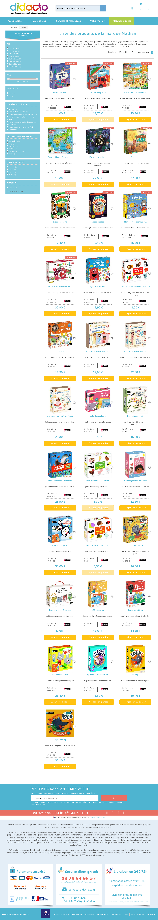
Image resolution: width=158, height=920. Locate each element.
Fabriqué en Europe (17, 151)
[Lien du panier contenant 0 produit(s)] (139, 10)
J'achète (60, 351)
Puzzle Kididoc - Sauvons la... (60, 157)
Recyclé (13, 149)
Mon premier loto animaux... (98, 545)
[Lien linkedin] (124, 813)
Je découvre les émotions (60, 610)
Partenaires (89, 914)
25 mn (12, 175)
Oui (11, 93)
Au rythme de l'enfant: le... (135, 351)
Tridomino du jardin (135, 416)
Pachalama (135, 157)
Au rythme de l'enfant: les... (98, 351)
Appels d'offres (102, 914)
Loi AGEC (13, 146)
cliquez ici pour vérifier (97, 817)
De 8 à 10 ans (15, 64)
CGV (126, 914)
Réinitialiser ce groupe (15, 191)
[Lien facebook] (107, 813)
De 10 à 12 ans (15, 66)
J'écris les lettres (135, 610)
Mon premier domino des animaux (135, 286)
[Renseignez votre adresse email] (64, 798)
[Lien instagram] (118, 813)
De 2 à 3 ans (14, 51)
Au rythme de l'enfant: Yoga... (60, 416)
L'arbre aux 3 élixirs (97, 157)
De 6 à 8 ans (15, 61)
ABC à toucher (98, 610)
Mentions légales (137, 914)
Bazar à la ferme (60, 222)
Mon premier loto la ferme (97, 480)
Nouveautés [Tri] (145, 52)
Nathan (13, 188)
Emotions (13, 130)
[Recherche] (103, 8)
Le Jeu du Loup (60, 739)
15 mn (12, 169)
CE (11, 144)
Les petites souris (60, 675)
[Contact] (148, 10)
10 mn (13, 167)
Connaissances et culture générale (22, 127)
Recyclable (14, 141)
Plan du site (152, 914)
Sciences (13, 109)
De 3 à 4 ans (15, 54)
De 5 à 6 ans (15, 59)
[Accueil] (6, 27)
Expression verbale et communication (23, 114)
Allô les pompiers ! (98, 92)
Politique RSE (77, 914)
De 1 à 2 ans (14, 49)
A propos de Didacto (61, 914)
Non (12, 96)
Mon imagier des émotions (135, 480)
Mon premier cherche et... (135, 222)
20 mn (12, 172)
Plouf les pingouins (60, 545)
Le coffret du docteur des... (60, 286)
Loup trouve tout (135, 545)
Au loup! (135, 675)
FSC (12, 154)
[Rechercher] (79, 8)
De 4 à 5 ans (15, 56)
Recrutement (117, 914)
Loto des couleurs (98, 416)
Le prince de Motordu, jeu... (98, 675)
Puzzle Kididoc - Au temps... (135, 92)
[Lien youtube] (113, 813)
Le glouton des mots (98, 286)
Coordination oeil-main (18, 112)
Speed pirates (98, 222)
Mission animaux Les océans (60, 480)
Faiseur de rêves (60, 92)
